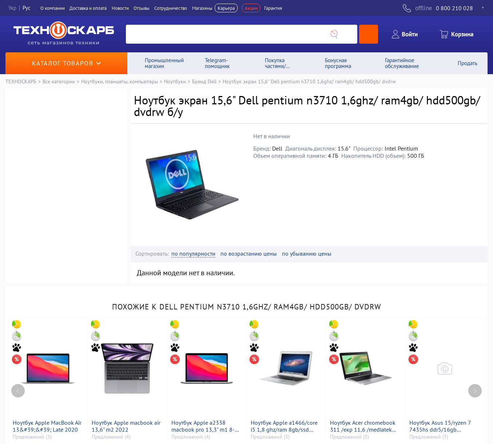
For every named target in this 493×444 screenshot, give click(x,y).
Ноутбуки (175, 81)
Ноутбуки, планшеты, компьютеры (119, 81)
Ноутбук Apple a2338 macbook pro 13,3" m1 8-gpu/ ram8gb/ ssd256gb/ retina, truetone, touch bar (203, 426)
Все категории (59, 81)
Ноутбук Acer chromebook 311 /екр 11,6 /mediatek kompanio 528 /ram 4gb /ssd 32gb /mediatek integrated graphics (362, 426)
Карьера (226, 8)
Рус (27, 8)
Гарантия (273, 8)
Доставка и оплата (88, 8)
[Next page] (475, 390)
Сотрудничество (170, 8)
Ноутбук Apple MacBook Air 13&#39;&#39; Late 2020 (47, 426)
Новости (120, 8)
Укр (12, 8)
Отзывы (142, 8)
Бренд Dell (204, 81)
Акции (251, 8)
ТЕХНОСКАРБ (20, 81)
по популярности (193, 253)
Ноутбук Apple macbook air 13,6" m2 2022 (126, 426)
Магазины (202, 8)
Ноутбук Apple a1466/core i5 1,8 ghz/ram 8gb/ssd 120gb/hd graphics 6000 (284, 426)
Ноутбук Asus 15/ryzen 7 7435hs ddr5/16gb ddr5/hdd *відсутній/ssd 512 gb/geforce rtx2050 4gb (440, 426)
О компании (52, 8)
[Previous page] (18, 390)
